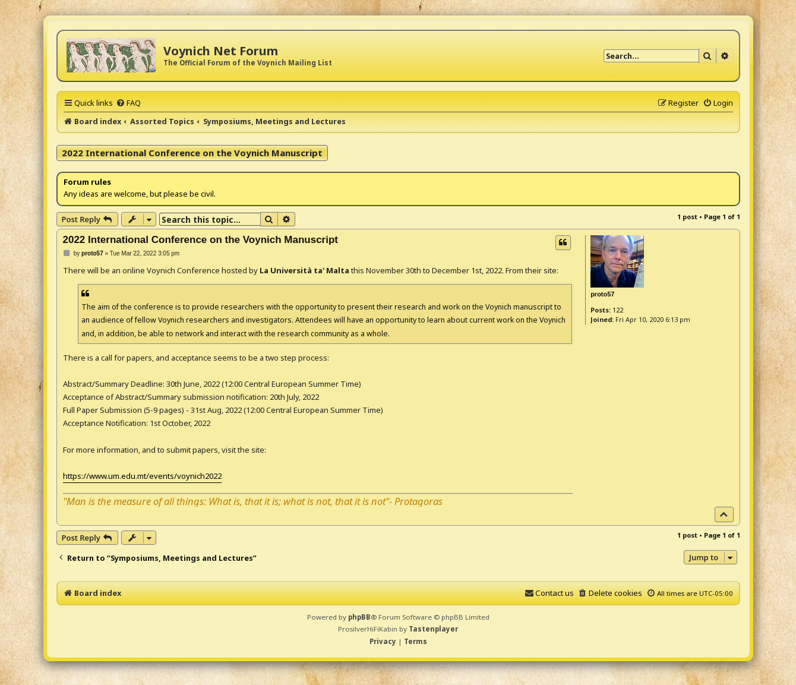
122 (617, 309)
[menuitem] (128, 103)
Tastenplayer (433, 628)
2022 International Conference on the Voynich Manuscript (192, 153)
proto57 (602, 294)
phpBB (359, 617)
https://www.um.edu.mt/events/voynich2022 (142, 476)
